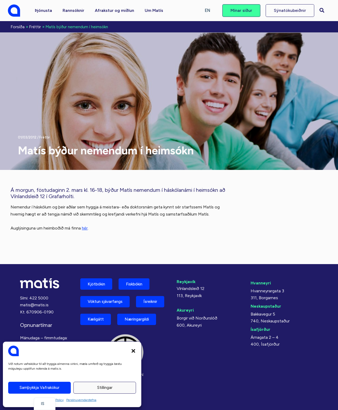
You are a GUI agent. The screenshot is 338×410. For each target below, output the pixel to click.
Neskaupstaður (266, 290)
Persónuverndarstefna (81, 400)
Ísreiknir (96, 305)
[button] (133, 351)
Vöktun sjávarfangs (107, 286)
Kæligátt (134, 305)
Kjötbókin (97, 268)
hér (85, 227)
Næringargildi (101, 323)
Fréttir (44, 137)
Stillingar (104, 387)
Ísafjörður (260, 313)
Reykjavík (186, 265)
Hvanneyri (261, 266)
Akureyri (185, 294)
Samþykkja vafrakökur (39, 387)
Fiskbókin (138, 268)
